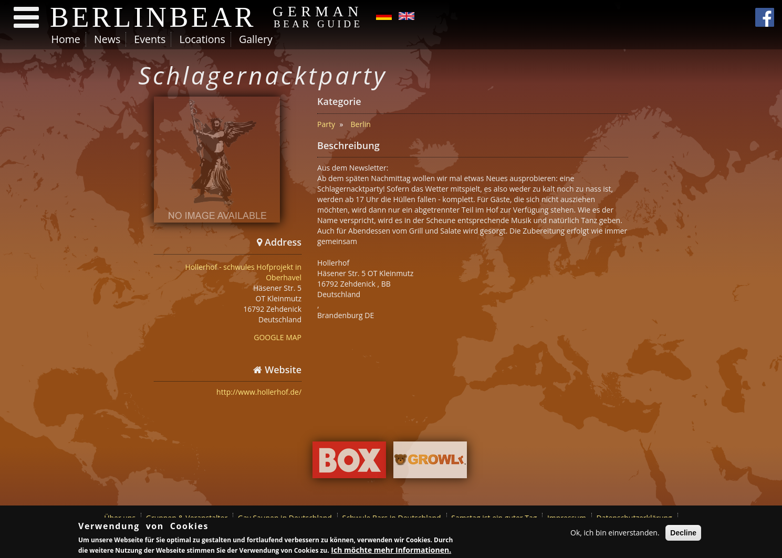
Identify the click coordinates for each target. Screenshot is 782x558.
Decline (683, 533)
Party (326, 124)
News (107, 39)
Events (149, 39)
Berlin (361, 124)
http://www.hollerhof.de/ (258, 392)
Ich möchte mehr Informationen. (391, 550)
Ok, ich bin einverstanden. (615, 533)
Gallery (256, 39)
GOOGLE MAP (277, 337)
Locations (202, 39)
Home (65, 39)
